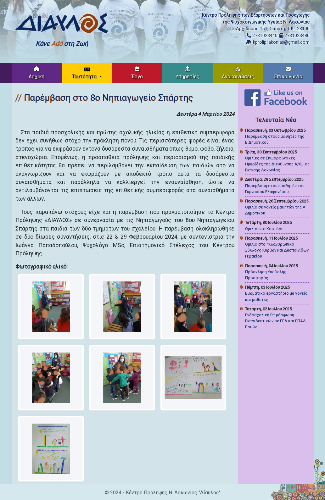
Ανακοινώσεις (238, 73)
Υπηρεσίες (187, 73)
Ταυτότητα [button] (85, 73)
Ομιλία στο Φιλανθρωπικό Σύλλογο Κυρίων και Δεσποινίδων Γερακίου (277, 250)
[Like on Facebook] (275, 97)
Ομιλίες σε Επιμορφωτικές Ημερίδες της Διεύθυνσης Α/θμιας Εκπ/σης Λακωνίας (277, 164)
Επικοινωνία (288, 73)
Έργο (137, 73)
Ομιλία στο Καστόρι (264, 228)
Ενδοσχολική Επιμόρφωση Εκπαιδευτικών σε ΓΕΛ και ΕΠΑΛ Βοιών (275, 321)
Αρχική (36, 73)
